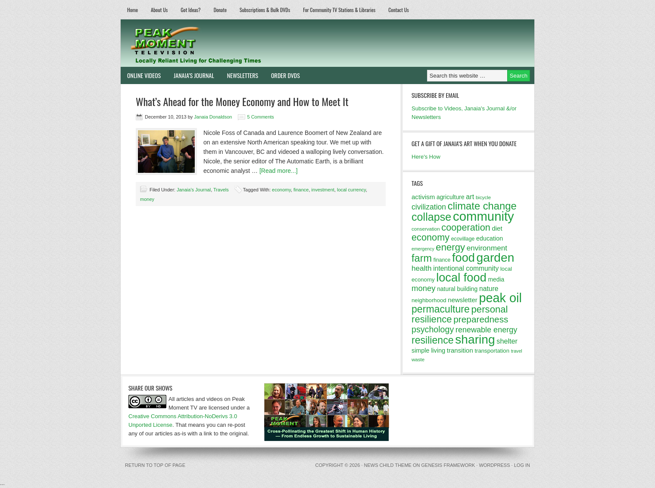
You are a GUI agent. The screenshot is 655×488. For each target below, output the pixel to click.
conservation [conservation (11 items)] (426, 228)
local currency (351, 189)
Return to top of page (155, 465)
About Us (159, 9)
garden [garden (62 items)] (496, 257)
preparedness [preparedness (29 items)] (480, 319)
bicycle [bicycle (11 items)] (483, 197)
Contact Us (398, 9)
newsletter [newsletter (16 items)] (462, 299)
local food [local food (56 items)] (461, 277)
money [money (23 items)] (424, 288)
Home (132, 9)
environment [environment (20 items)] (487, 248)
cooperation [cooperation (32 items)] (465, 227)
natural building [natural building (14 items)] (457, 288)
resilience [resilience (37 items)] (433, 340)
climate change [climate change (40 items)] (482, 206)
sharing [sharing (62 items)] (475, 339)
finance (301, 189)
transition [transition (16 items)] (460, 350)
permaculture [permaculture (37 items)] (441, 309)
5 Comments (260, 116)
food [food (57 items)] (463, 257)
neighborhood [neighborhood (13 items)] (429, 300)
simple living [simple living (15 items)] (428, 350)
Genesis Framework (448, 465)
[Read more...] (278, 170)
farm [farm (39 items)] (422, 258)
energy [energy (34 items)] (450, 247)
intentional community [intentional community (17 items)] (466, 268)
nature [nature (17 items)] (489, 288)
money (147, 199)
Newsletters (242, 75)
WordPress (494, 465)
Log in (522, 465)
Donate (220, 9)
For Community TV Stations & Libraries (339, 9)
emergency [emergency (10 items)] (423, 248)
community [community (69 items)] (483, 216)
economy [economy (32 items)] (430, 237)
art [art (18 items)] (470, 196)
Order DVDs (282, 75)
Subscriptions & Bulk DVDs (265, 9)
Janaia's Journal (194, 189)
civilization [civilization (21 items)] (429, 207)
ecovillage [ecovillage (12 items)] (463, 239)
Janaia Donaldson (213, 116)
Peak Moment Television (221, 43)
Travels (221, 189)
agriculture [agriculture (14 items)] (451, 197)
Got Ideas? (191, 9)
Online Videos (141, 75)
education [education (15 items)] (489, 238)
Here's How (426, 156)
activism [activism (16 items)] (423, 196)
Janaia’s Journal (190, 75)
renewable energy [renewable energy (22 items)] (486, 329)
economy (281, 189)
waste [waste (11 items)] (418, 359)
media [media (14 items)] (496, 279)
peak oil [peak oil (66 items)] (500, 298)
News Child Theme (388, 465)
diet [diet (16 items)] (497, 228)
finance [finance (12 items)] (442, 260)
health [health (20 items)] (422, 268)
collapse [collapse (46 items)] (431, 217)
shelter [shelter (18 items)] (507, 341)
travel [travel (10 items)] (516, 350)
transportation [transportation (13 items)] (491, 350)
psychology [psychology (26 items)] (433, 329)
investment (323, 189)
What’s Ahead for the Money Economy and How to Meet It (242, 101)
